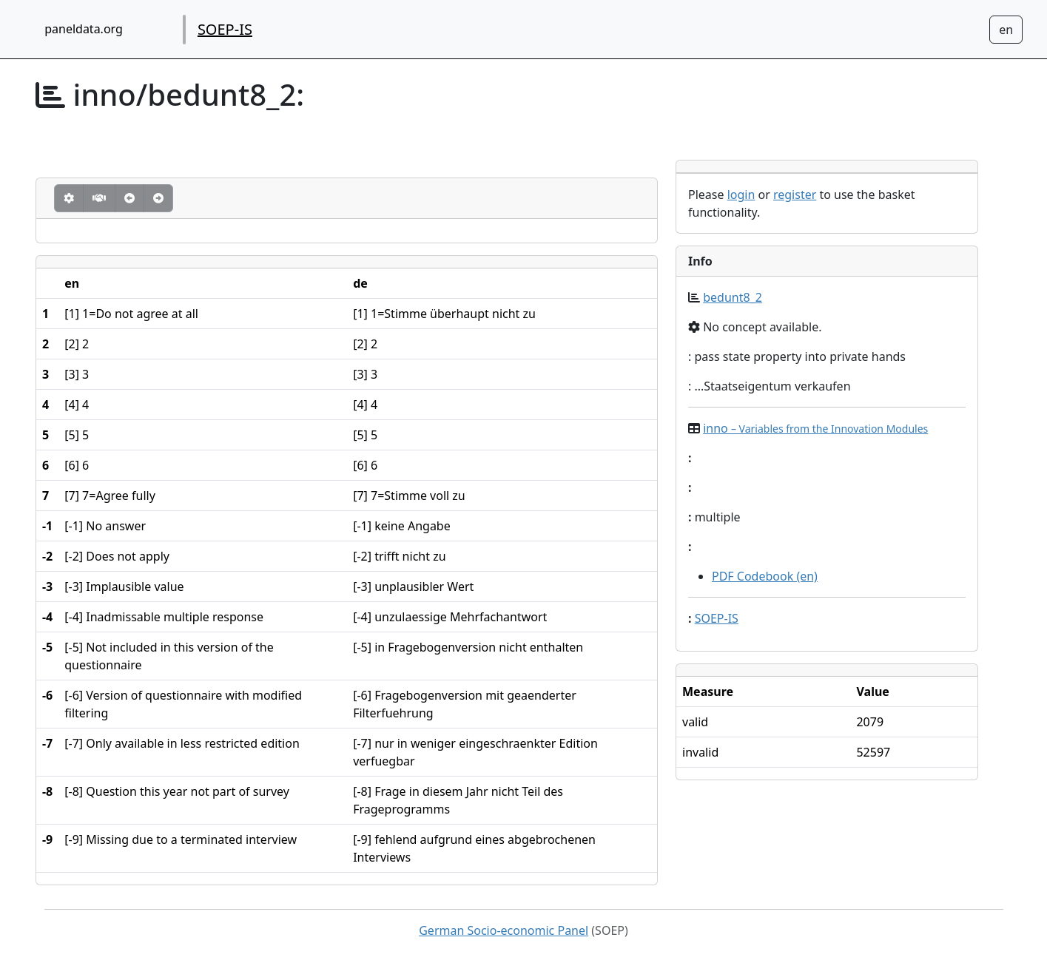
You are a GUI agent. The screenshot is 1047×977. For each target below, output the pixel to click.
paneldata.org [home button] (83, 29)
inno (815, 428)
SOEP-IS (225, 29)
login (741, 194)
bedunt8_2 (732, 297)
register (794, 194)
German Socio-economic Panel (503, 930)
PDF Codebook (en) (765, 576)
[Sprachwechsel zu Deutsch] (1006, 30)
